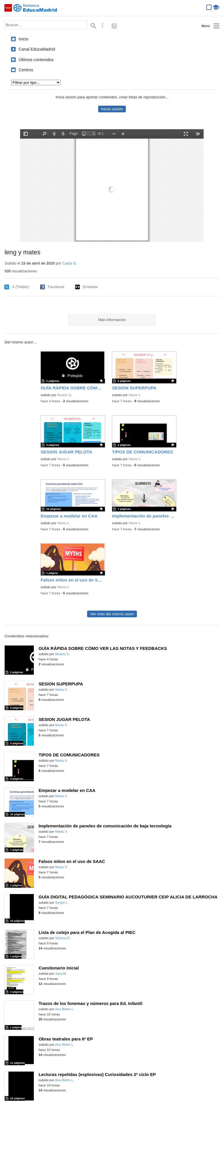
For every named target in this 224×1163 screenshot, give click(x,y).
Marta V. (135, 395)
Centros (26, 70)
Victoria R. (63, 938)
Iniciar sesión (112, 109)
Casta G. (69, 263)
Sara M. (61, 973)
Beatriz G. (64, 395)
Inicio (23, 39)
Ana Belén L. (64, 1009)
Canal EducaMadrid (37, 49)
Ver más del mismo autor (112, 614)
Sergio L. (62, 902)
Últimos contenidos (36, 59)
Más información (112, 320)
